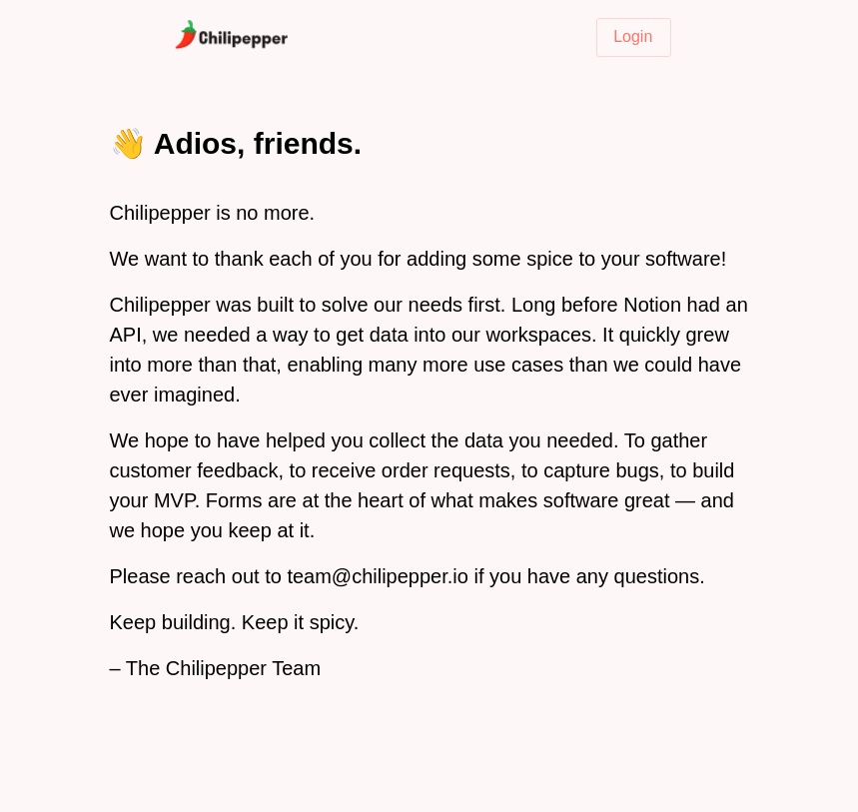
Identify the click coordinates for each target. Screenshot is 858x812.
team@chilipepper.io (377, 576)
